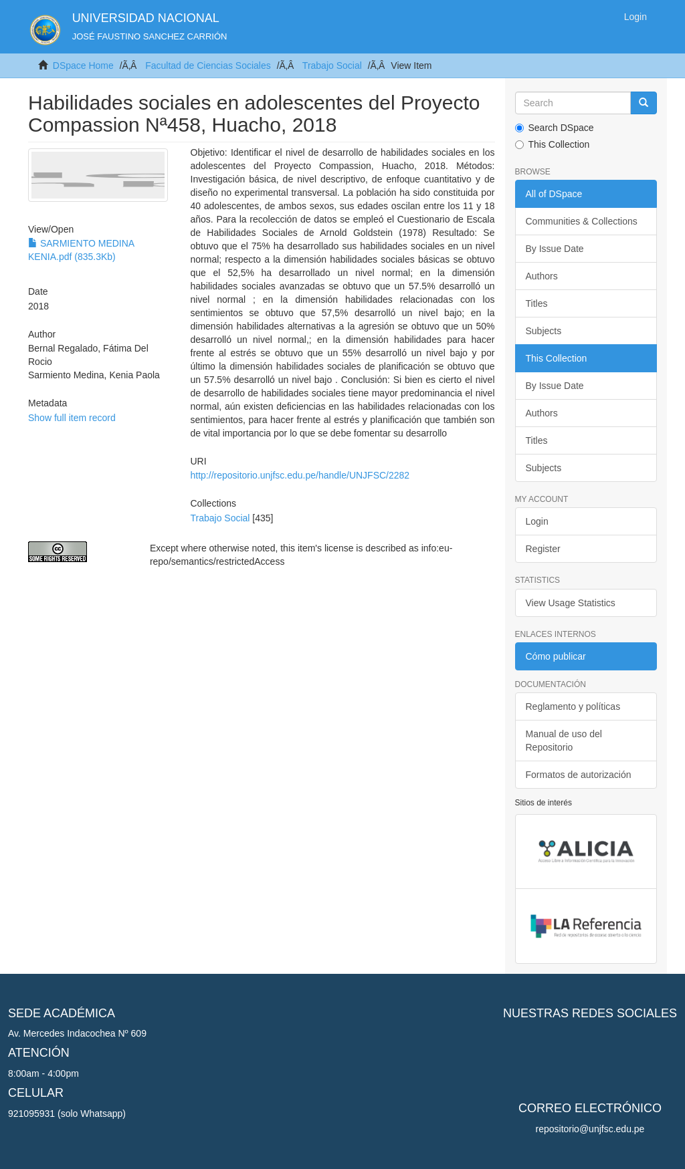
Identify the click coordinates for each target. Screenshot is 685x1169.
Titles (537, 303)
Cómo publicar (556, 656)
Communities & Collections (582, 221)
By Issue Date (555, 248)
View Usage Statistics (570, 603)
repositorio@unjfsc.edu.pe (590, 1129)
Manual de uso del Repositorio (564, 741)
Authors (542, 276)
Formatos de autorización (578, 774)
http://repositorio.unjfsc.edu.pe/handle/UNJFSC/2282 (300, 475)
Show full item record (72, 417)
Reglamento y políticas (573, 706)
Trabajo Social (332, 65)
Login (537, 521)
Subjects (544, 331)
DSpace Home (83, 65)
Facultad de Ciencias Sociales (208, 65)
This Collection (552, 144)
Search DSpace (554, 127)
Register (543, 548)
